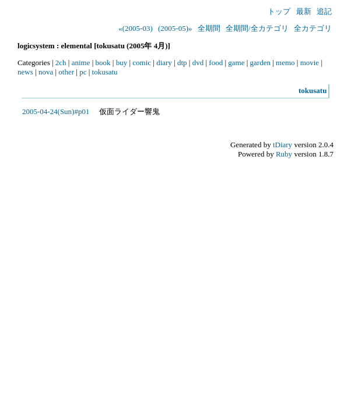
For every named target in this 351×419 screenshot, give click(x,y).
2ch (60, 62)
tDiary (282, 144)
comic (141, 62)
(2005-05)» (175, 28)
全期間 (209, 28)
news (25, 72)
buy (122, 62)
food (216, 62)
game (236, 62)
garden (260, 62)
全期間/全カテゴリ (257, 28)
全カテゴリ (313, 28)
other (66, 72)
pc (82, 72)
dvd (198, 62)
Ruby (284, 154)
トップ (279, 11)
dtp (182, 62)
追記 (324, 11)
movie (310, 62)
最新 (303, 11)
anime (81, 62)
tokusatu (105, 72)
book (103, 62)
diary (164, 62)
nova (45, 72)
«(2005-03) (135, 28)
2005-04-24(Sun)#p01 (56, 111)
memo (285, 62)
